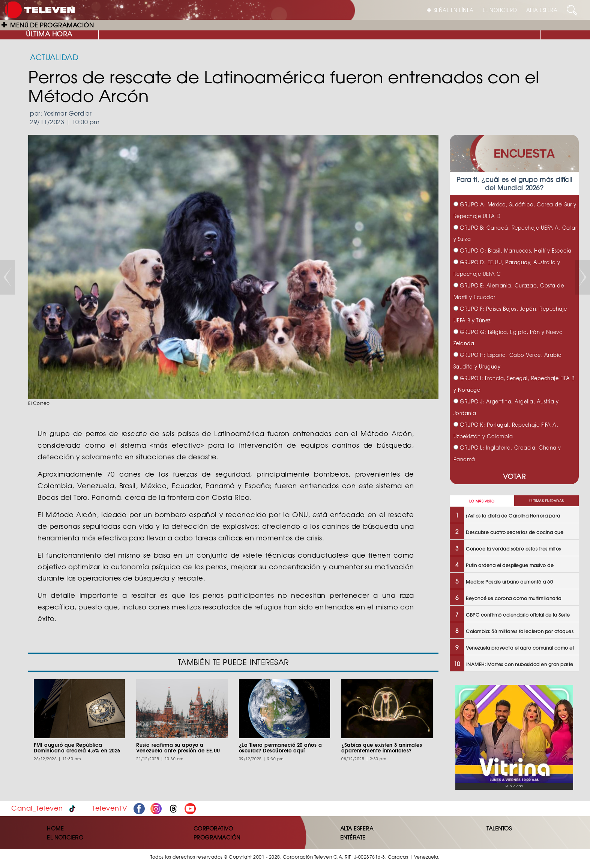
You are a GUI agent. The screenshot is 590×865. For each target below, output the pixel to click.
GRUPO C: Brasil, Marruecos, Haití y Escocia (512, 250)
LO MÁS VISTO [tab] (481, 501)
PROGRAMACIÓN (217, 837)
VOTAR (514, 476)
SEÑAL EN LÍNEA (450, 10)
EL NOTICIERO (500, 10)
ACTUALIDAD (54, 56)
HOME (55, 828)
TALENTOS (499, 828)
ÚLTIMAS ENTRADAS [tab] (546, 500)
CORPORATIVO (213, 828)
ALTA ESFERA (542, 10)
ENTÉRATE (353, 837)
